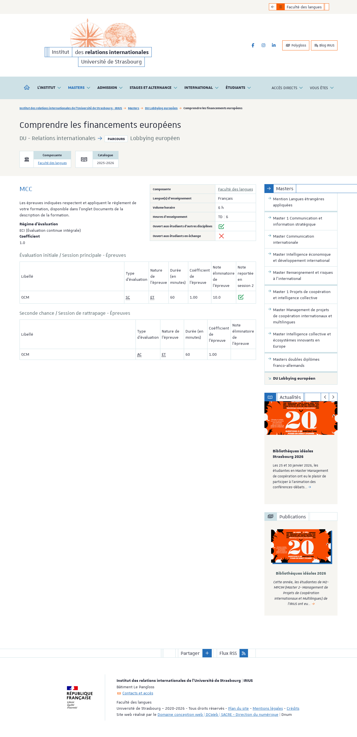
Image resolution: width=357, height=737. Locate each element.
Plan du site (238, 708)
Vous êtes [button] (322, 88)
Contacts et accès (137, 692)
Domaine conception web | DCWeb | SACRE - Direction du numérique (218, 714)
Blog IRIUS (324, 45)
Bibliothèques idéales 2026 (301, 573)
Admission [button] (110, 88)
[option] (301, 452)
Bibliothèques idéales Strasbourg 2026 (293, 454)
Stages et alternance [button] (154, 88)
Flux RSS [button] (228, 653)
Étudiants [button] (238, 88)
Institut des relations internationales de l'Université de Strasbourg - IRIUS (71, 108)
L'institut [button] (49, 88)
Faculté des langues (52, 163)
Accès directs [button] (287, 88)
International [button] (201, 88)
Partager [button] (190, 653)
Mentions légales (268, 708)
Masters (133, 108)
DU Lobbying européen (161, 108)
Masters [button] (79, 88)
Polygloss (295, 45)
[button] (207, 652)
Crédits (293, 708)
